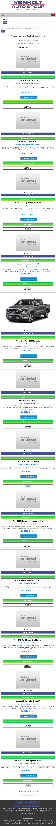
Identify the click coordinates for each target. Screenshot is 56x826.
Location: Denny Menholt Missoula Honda (28, 83)
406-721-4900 (29, 73)
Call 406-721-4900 (27, 92)
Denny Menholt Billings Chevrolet (42, 820)
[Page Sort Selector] (24, 47)
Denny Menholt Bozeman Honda (25, 820)
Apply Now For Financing (28, 77)
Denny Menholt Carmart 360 (44, 825)
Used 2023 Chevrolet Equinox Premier (28, 760)
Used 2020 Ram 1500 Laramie (28, 341)
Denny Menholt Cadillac (30, 825)
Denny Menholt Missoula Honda (32, 823)
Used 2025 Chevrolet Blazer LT (28, 701)
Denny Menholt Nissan (9, 820)
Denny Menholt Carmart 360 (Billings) (13, 823)
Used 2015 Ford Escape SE (28, 80)
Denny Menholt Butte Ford (27, 822)
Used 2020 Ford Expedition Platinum (28, 640)
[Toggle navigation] (3, 15)
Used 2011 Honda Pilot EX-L (28, 264)
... (31, 43)
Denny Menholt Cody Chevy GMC (11, 822)
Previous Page (21, 43)
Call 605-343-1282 (27, 412)
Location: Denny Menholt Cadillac (28, 403)
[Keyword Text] (28, 28)
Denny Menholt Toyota (16, 825)
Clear (5, 22)
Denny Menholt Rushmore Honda (43, 822)
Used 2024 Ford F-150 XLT (28, 400)
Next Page (35, 43)
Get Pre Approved (28, 102)
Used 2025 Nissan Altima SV (28, 461)
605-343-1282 (29, 392)
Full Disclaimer (31, 813)
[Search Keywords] (3, 31)
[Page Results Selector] (35, 47)
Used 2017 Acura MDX (28, 141)
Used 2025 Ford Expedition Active (28, 580)
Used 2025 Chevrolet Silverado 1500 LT (28, 521)
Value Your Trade (29, 97)
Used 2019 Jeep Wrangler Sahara (28, 203)
